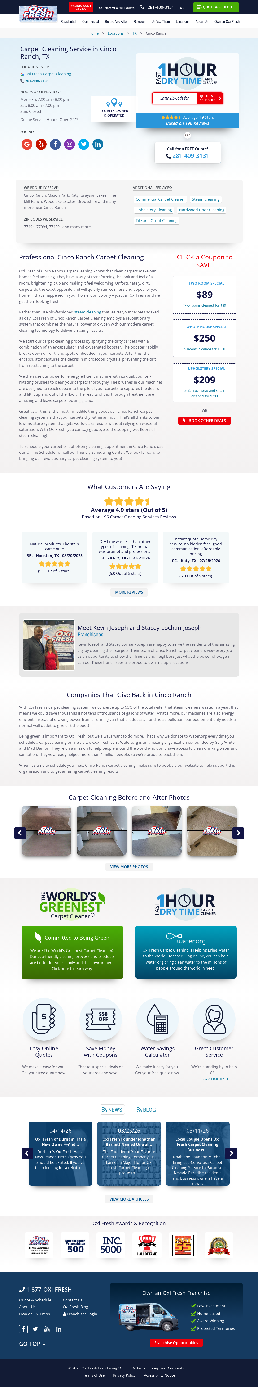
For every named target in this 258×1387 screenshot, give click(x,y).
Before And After (116, 21)
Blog (146, 1109)
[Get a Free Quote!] (44, 1019)
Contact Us (73, 1300)
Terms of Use (94, 1375)
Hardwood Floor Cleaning (201, 210)
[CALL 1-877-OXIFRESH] (214, 1019)
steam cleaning (87, 312)
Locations (182, 21)
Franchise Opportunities (176, 1342)
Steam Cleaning (206, 199)
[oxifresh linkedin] (97, 144)
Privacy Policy (124, 1375)
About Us (202, 21)
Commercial (90, 21)
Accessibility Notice (159, 1375)
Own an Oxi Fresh (227, 21)
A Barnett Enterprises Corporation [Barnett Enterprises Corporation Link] (160, 1368)
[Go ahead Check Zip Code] (210, 98)
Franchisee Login (80, 1314)
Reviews (139, 21)
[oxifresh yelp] (41, 144)
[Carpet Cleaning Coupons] (100, 1019)
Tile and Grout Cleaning (157, 220)
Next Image (238, 833)
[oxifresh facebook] (55, 144)
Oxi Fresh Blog (75, 1307)
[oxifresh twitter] (83, 144)
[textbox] (174, 98)
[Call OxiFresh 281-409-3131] (158, 8)
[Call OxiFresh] (187, 155)
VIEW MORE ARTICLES (129, 1199)
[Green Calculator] (157, 1019)
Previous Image (20, 833)
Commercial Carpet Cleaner (160, 199)
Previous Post (27, 1153)
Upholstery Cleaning (154, 210)
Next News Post (231, 1153)
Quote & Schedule (35, 1300)
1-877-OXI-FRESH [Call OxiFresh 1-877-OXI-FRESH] (45, 1289)
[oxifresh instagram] (69, 144)
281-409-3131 (37, 81)
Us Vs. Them (161, 21)
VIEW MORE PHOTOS (129, 866)
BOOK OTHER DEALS (204, 420)
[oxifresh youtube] (47, 1329)
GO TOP (33, 1343)
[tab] (112, 1109)
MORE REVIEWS (129, 592)
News (112, 1109)
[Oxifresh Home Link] (43, 11)
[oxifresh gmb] (27, 144)
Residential (68, 21)
